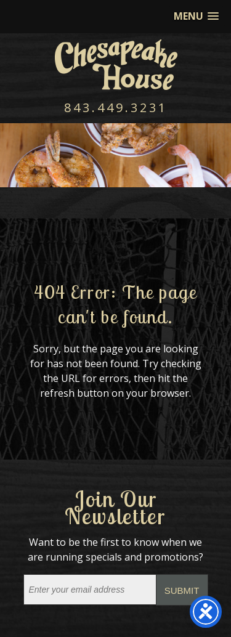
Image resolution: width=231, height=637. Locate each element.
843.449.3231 (116, 107)
